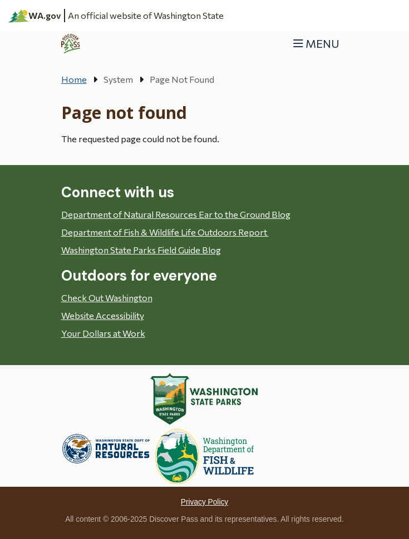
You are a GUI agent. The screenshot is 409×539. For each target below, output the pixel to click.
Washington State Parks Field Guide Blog (141, 249)
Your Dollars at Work (103, 333)
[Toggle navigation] (316, 43)
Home (74, 79)
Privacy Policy (204, 502)
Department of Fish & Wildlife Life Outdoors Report (165, 232)
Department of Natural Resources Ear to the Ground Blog (175, 214)
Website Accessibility (102, 315)
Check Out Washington (106, 297)
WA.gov (34, 16)
